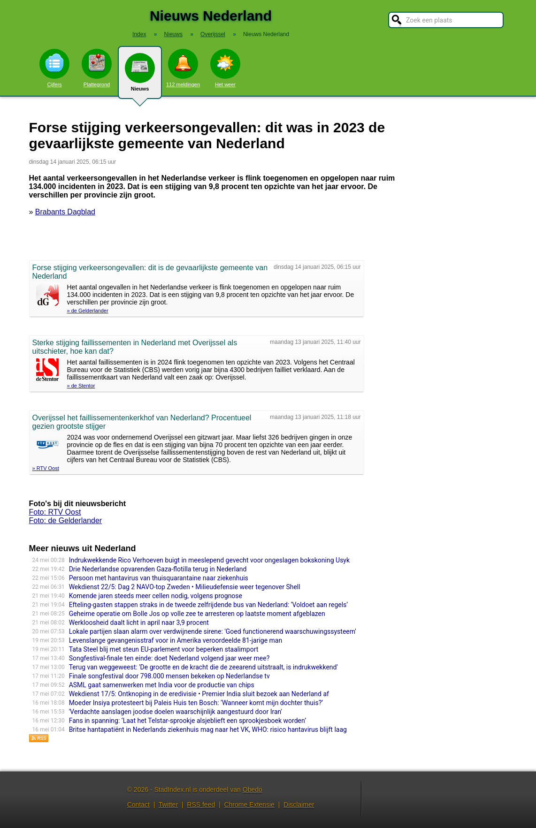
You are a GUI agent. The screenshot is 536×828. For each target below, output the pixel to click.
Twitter (168, 804)
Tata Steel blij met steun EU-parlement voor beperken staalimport (164, 649)
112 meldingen (183, 68)
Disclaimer (298, 804)
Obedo (252, 789)
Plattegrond (97, 68)
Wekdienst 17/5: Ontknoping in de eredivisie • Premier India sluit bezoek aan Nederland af (199, 694)
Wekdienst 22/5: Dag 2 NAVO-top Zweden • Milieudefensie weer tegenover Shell (184, 587)
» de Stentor (81, 385)
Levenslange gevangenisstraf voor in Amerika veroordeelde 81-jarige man (176, 640)
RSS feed (201, 804)
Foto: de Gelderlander (65, 520)
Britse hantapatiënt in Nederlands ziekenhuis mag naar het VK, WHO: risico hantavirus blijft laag (208, 729)
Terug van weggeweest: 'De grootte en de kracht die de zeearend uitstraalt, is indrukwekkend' (203, 667)
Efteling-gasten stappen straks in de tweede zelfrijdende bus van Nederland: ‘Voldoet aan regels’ (208, 604)
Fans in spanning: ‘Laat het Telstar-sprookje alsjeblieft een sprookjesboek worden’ (187, 720)
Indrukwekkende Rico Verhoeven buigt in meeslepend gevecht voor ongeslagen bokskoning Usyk (209, 560)
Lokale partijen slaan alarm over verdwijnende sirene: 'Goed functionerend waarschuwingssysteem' (212, 631)
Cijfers (54, 68)
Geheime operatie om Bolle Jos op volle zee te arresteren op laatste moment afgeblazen (197, 613)
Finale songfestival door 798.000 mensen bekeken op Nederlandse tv (169, 676)
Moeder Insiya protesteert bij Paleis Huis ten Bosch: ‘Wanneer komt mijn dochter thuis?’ (196, 702)
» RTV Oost (45, 468)
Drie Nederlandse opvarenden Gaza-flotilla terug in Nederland (158, 569)
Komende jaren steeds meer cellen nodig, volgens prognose (155, 596)
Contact (138, 804)
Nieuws (140, 76)
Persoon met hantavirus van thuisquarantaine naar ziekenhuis (158, 578)
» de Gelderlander (87, 310)
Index (139, 34)
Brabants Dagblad (65, 212)
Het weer (225, 68)
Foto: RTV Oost (55, 512)
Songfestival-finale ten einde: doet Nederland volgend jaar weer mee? (169, 658)
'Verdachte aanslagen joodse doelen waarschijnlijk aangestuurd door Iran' (175, 711)
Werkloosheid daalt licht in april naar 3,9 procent (139, 622)
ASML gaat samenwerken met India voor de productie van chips (161, 685)
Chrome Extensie (249, 804)
